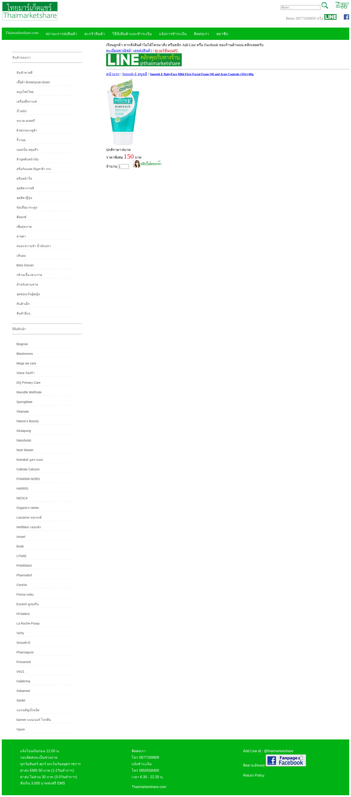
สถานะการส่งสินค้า (61, 34)
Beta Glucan (25, 265)
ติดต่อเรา (201, 34)
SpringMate (25, 402)
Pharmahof (24, 575)
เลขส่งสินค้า (142, 50)
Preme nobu (25, 594)
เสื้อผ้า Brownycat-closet (33, 82)
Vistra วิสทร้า (26, 373)
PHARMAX (24, 565)
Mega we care (26, 363)
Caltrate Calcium (28, 469)
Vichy (20, 633)
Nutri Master (25, 450)
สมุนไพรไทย (25, 92)
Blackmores (25, 353)
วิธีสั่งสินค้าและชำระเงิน (132, 34)
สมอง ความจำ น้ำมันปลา (34, 246)
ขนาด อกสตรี (26, 121)
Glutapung (24, 431)
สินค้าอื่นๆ (23, 313)
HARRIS (22, 488)
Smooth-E (23, 642)
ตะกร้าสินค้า (94, 34)
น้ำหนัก (22, 111)
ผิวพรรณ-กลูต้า (27, 130)
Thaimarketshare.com (22, 33)
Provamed (24, 662)
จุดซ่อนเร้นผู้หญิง (28, 294)
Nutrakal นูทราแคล (30, 459)
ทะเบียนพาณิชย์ (118, 50)
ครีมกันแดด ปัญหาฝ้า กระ (34, 169)
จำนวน (117, 166)
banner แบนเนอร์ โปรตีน (34, 720)
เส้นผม (21, 255)
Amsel (21, 537)
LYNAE (22, 556)
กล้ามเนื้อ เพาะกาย (29, 275)
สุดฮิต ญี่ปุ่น (24, 198)
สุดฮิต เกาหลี (25, 188)
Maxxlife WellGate (29, 392)
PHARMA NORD (28, 479)
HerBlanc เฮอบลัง (29, 527)
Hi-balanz (23, 614)
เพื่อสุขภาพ (24, 226)
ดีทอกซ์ (21, 217)
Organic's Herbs (28, 508)
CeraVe (22, 585)
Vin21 (21, 671)
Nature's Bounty (28, 421)
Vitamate (23, 411)
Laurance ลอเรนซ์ (29, 517)
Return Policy (253, 775)
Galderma (23, 681)
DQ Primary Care (29, 382)
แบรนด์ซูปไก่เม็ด (28, 710)
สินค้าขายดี (24, 72)
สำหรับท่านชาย (27, 284)
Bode (20, 546)
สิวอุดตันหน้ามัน (28, 159)
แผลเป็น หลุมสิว (28, 149)
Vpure (21, 729)
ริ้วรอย (21, 140)
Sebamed (23, 691)
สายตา (21, 236)
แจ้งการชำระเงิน (173, 34)
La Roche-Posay (28, 623)
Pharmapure (25, 652)
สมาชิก (222, 34)
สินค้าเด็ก (23, 304)
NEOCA (22, 498)
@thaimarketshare (278, 751)
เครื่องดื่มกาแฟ (27, 101)
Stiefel (21, 700)
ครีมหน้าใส (24, 178)
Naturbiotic (24, 440)
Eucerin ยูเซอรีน (28, 604)
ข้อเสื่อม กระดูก (27, 207)
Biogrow (22, 344)
